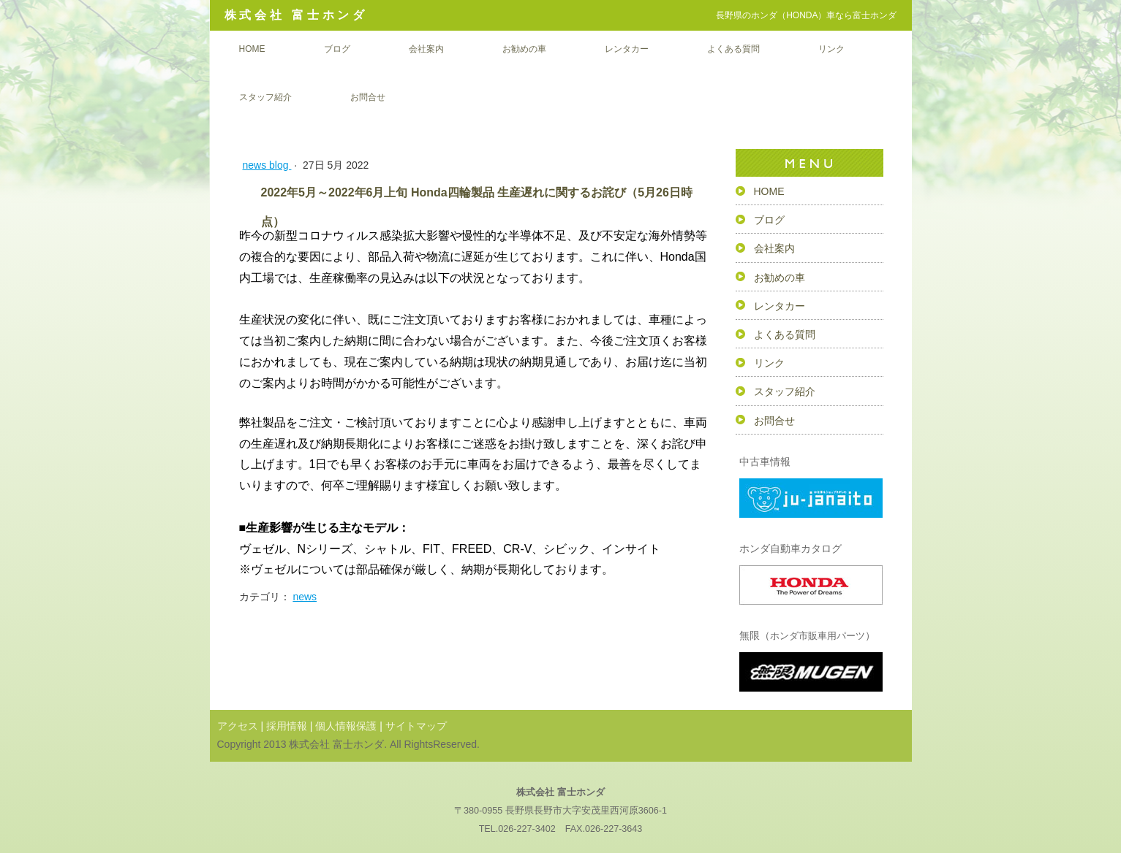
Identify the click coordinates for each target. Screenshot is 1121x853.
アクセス (237, 726)
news (304, 597)
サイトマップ (416, 726)
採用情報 (286, 726)
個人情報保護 (346, 726)
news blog (267, 165)
